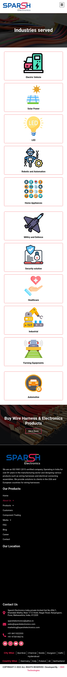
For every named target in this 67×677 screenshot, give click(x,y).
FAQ (4, 525)
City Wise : (9, 652)
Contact (6, 539)
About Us (9, 500)
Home (5, 495)
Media (8, 520)
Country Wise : (10, 661)
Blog (5, 529)
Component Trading (12, 515)
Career (6, 534)
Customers (8, 510)
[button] (62, 4)
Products (9, 505)
